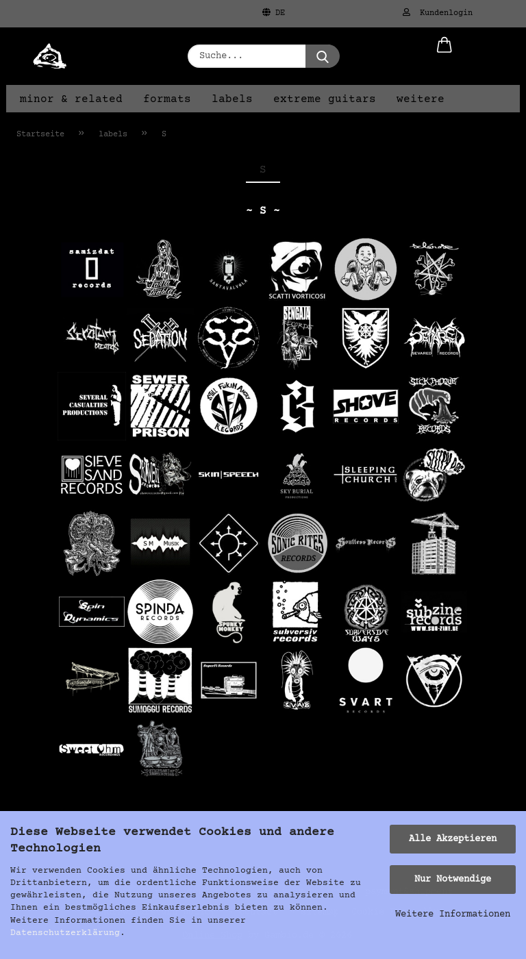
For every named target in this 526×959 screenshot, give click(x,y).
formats (167, 99)
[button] (444, 56)
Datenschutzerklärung (65, 933)
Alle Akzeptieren (453, 839)
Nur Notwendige (452, 879)
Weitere (420, 99)
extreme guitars (324, 99)
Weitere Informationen (452, 914)
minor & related (71, 99)
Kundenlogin (438, 13)
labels (232, 99)
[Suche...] (322, 56)
